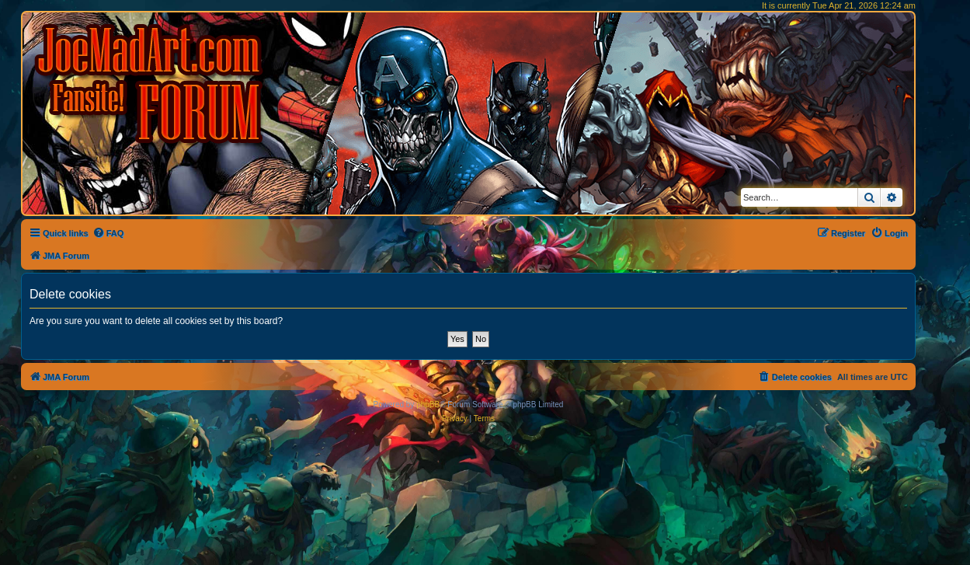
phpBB (428, 404)
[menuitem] (108, 233)
